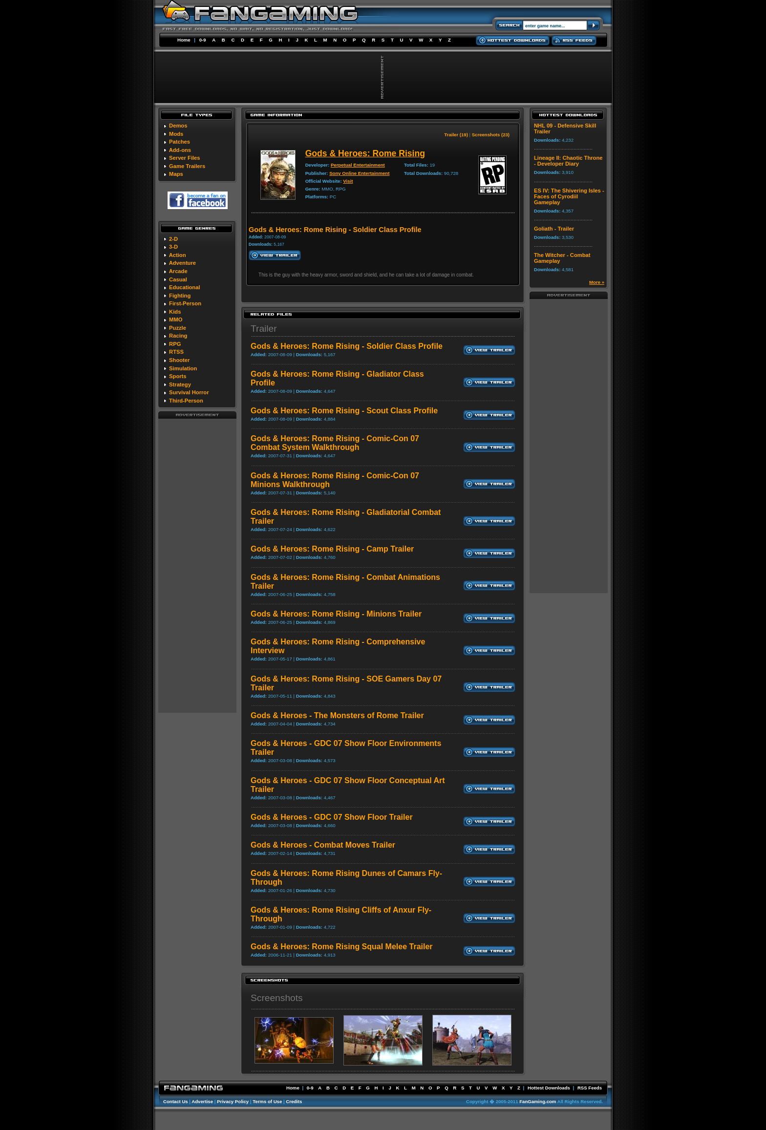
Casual (178, 279)
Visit (348, 181)
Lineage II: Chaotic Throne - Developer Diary (568, 161)
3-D (173, 247)
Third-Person (186, 401)
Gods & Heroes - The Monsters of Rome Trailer (337, 715)
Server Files (184, 158)
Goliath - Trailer (554, 229)
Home (184, 40)
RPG (175, 344)
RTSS (176, 352)
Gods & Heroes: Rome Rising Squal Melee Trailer (342, 946)
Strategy (180, 384)
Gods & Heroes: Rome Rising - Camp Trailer (332, 549)
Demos (178, 125)
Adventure (182, 263)
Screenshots (277, 998)
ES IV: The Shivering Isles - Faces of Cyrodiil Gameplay (569, 196)
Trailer (264, 328)
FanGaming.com (537, 1101)
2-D (173, 239)
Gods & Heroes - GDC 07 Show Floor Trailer (332, 817)
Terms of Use (267, 1101)
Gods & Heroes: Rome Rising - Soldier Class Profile (347, 346)
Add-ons (180, 150)
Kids (175, 312)
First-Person (185, 303)
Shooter (179, 360)
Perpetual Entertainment (358, 165)
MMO (175, 319)
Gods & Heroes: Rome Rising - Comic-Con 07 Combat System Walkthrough (335, 442)
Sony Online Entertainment (359, 173)
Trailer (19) (456, 134)
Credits (294, 1101)
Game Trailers (187, 166)
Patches (179, 142)
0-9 (202, 40)
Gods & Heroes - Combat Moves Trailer (323, 845)
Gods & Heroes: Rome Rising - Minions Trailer (336, 614)
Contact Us (175, 1101)
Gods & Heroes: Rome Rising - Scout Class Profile (344, 410)
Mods (176, 134)
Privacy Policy (233, 1101)
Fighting (180, 295)
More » (596, 282)
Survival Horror (189, 392)
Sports (177, 376)
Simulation (183, 368)
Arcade (178, 271)
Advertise (202, 1101)
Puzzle (177, 328)
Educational (184, 287)
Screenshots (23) (491, 134)
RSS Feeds (589, 1087)
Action (177, 255)
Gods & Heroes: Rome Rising (365, 153)
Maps (176, 174)
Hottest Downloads (549, 1087)
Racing (178, 336)
